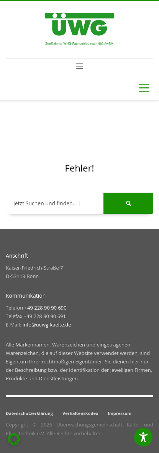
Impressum (119, 413)
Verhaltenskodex (80, 413)
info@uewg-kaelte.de (47, 324)
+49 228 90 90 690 (46, 307)
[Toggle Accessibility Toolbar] (143, 437)
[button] (14, 439)
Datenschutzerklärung (29, 413)
